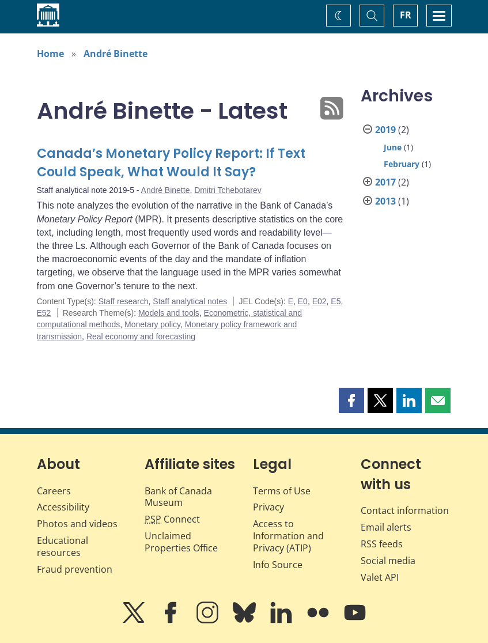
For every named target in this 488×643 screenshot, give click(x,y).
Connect (172, 519)
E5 (336, 301)
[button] (351, 400)
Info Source (277, 564)
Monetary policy (152, 324)
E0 (303, 301)
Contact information (405, 510)
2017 (385, 182)
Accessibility (63, 507)
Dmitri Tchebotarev (227, 190)
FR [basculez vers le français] (405, 15)
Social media (388, 560)
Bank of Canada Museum (178, 497)
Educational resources (62, 546)
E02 (319, 301)
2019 (385, 129)
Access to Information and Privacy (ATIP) (288, 535)
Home (50, 53)
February (401, 163)
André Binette (115, 53)
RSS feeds (382, 544)
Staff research (124, 301)
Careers (54, 491)
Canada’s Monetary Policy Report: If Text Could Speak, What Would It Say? (171, 163)
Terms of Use (282, 491)
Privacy (268, 507)
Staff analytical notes (190, 301)
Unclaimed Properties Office (181, 541)
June (393, 147)
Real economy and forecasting (140, 336)
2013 (385, 201)
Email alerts (386, 527)
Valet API (380, 577)
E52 (44, 312)
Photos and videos (77, 523)
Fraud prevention (74, 569)
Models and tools (168, 312)
